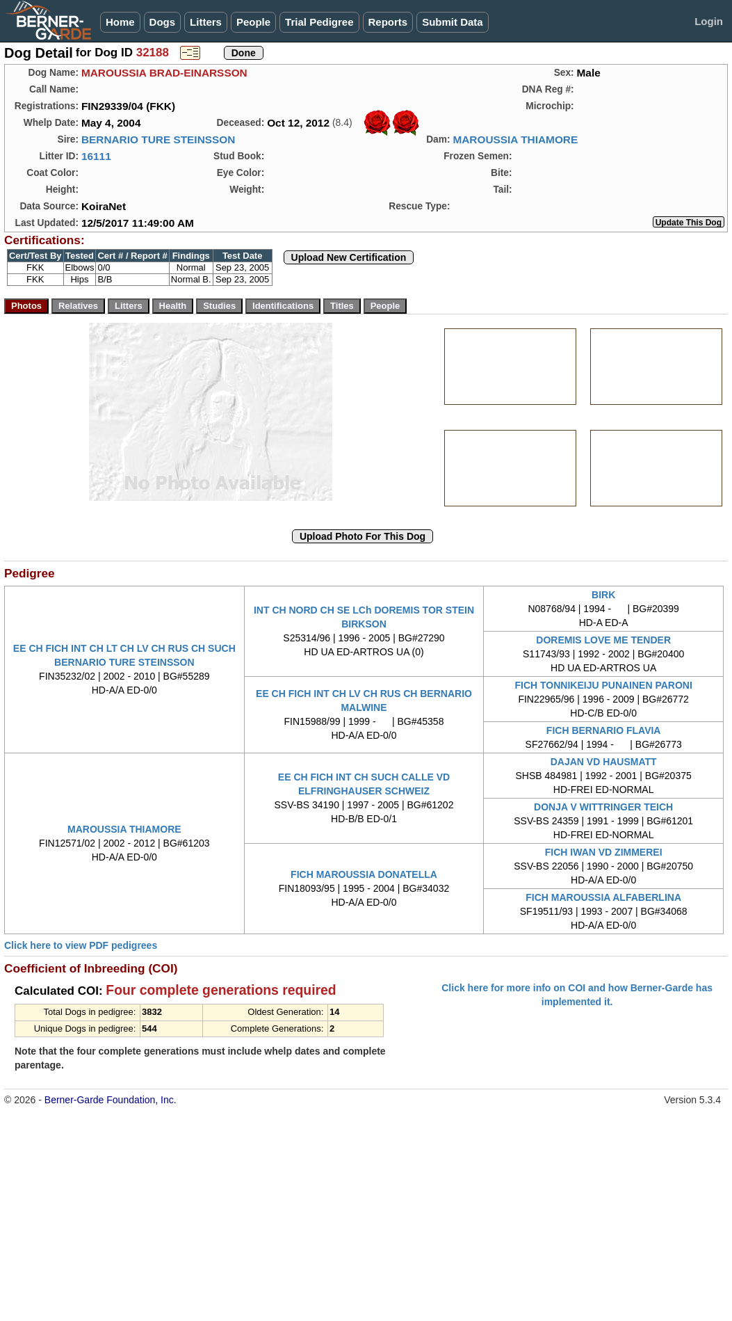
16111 (96, 156)
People (253, 22)
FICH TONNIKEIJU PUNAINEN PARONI (603, 685)
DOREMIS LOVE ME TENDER (603, 640)
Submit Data (452, 22)
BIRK (603, 594)
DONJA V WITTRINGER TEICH (603, 806)
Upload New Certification (349, 257)
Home (120, 22)
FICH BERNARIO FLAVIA (603, 730)
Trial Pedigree (319, 22)
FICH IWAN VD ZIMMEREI (603, 852)
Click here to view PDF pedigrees (80, 945)
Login (708, 21)
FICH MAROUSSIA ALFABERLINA (603, 897)
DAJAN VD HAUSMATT (604, 761)
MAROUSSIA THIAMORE (515, 139)
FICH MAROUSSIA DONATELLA (364, 874)
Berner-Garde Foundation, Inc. (110, 1099)
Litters (206, 22)
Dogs (162, 22)
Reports (388, 22)
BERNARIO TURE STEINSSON (158, 139)
